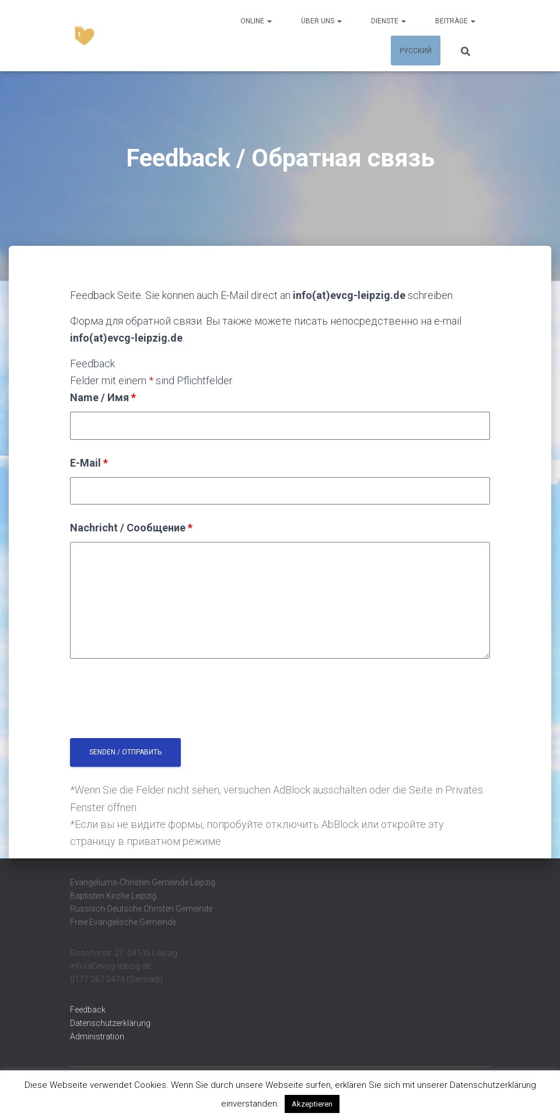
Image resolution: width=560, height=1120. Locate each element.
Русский (416, 51)
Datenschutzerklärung (110, 1023)
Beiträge (455, 21)
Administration (97, 1036)
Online (256, 21)
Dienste (388, 21)
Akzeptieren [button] (312, 1104)
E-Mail (89, 463)
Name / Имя (103, 397)
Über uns (321, 21)
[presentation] (158, 701)
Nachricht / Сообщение (131, 527)
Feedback (88, 1009)
